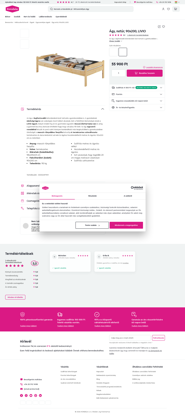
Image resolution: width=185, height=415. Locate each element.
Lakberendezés (45, 16)
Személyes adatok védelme (142, 375)
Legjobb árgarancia (154, 67)
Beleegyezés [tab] (57, 196)
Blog (98, 379)
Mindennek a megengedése (126, 225)
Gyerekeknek (61, 16)
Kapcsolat (100, 371)
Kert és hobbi (29, 16)
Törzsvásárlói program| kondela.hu (109, 387)
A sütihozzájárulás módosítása (143, 383)
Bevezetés (9, 22)
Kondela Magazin (103, 383)
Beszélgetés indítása (143, 2)
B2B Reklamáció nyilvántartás (107, 398)
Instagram (26, 395)
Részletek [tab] (92, 196)
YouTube (30, 395)
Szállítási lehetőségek (69, 371)
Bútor (7, 16)
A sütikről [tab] (128, 196)
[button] (137, 87)
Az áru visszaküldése (68, 379)
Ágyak (32, 22)
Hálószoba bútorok (21, 22)
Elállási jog (136, 379)
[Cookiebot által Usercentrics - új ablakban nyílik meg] (132, 188)
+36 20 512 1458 (163, 2)
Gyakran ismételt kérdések (71, 383)
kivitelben (126, 263)
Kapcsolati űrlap (120, 2)
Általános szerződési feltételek (144, 371)
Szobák (17, 16)
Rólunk (99, 390)
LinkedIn (40, 395)
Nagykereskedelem (104, 394)
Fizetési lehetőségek (68, 375)
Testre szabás (92, 225)
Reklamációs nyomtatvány (106, 375)
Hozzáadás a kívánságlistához (163, 26)
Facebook (21, 395)
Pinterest (35, 395)
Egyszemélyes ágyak (43, 22)
